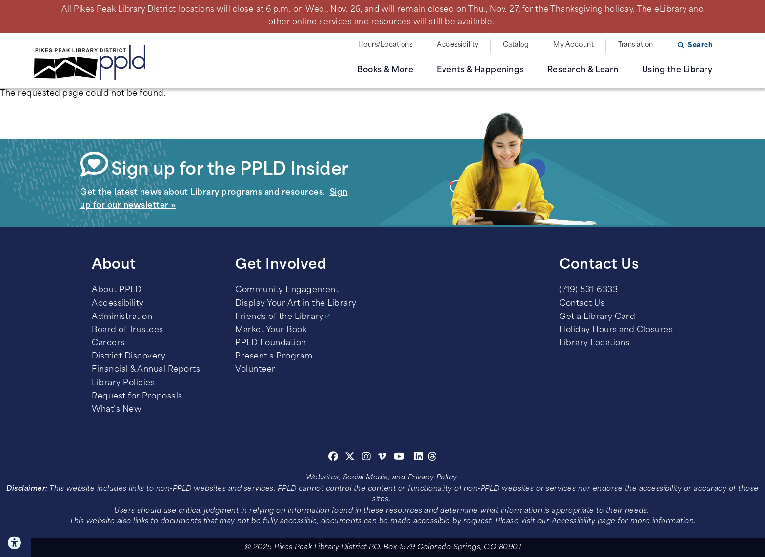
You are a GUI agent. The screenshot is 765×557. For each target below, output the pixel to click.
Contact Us (581, 304)
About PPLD (116, 290)
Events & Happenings (480, 70)
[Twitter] (350, 458)
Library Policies (123, 383)
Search (700, 45)
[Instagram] (368, 458)
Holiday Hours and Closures (616, 330)
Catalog (516, 45)
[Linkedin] (418, 458)
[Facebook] (333, 458)
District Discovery (128, 356)
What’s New (116, 410)
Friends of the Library (279, 317)
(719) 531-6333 (588, 290)
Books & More (385, 70)
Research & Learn (583, 70)
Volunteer (255, 370)
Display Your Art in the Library (296, 304)
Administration (122, 317)
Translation (635, 45)
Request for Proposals (137, 396)
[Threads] (432, 458)
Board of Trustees (127, 330)
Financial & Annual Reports (146, 370)
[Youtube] (399, 458)
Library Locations (594, 343)
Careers (108, 343)
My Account (573, 45)
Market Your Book (270, 330)
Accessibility (458, 45)
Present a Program (274, 356)
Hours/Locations (385, 45)
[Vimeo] (382, 458)
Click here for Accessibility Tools (15, 543)
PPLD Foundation (270, 343)
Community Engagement (287, 290)
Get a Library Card (597, 317)
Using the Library (677, 70)
